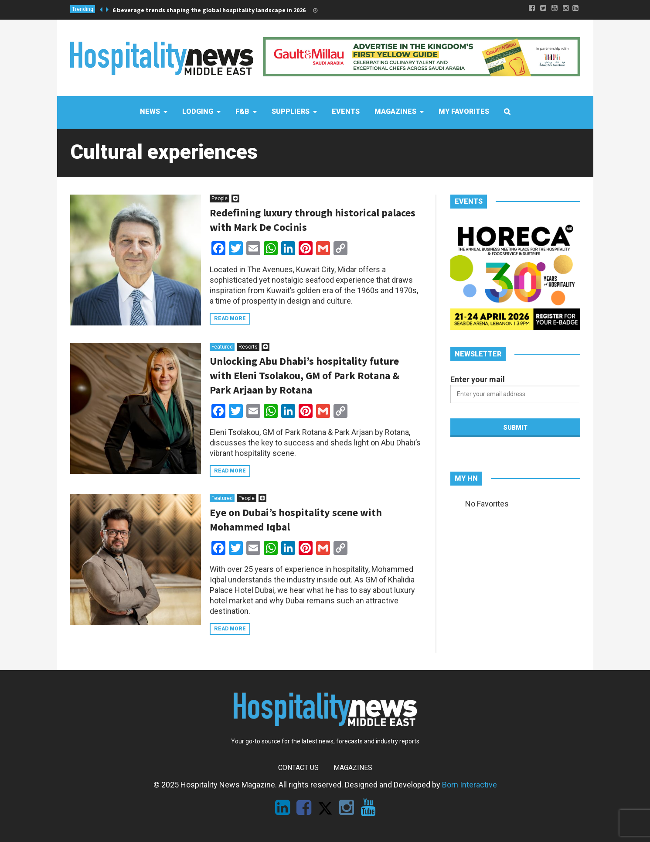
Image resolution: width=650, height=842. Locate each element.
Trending (82, 9)
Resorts (248, 347)
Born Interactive (469, 784)
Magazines (353, 767)
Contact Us (298, 767)
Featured (222, 347)
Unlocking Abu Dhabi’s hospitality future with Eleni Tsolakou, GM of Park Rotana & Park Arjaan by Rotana (304, 375)
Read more (230, 318)
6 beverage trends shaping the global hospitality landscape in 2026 (209, 10)
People (219, 198)
